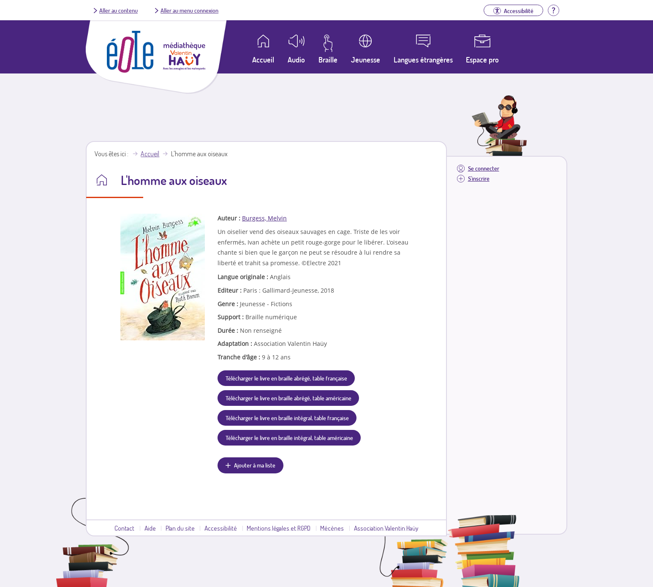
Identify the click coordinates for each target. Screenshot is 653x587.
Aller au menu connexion (189, 10)
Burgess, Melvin (264, 218)
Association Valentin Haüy (386, 528)
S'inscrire (479, 178)
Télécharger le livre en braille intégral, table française (287, 417)
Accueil (150, 153)
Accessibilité (220, 528)
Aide (150, 528)
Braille (327, 59)
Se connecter (483, 168)
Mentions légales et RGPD (278, 528)
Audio (296, 59)
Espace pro (482, 59)
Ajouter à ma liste (254, 465)
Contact (124, 528)
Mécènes (332, 528)
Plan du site (180, 528)
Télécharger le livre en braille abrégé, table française (286, 378)
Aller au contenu (118, 10)
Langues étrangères (423, 59)
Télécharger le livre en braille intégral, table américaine (289, 437)
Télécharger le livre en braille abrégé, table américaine (288, 398)
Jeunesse (365, 59)
